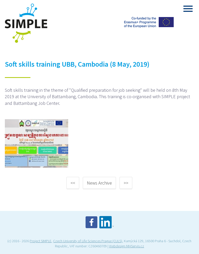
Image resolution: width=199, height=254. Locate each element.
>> (126, 183)
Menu (188, 9)
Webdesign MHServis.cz (126, 246)
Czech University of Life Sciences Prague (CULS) (87, 241)
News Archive (99, 183)
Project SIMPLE (40, 241)
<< (73, 183)
